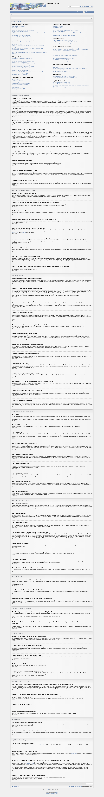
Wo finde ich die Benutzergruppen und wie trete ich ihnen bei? (66, 30)
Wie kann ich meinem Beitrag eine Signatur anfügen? (23, 61)
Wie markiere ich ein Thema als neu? (19, 74)
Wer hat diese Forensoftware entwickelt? (61, 82)
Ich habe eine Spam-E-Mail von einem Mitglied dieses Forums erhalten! (68, 43)
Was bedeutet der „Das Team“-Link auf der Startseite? (64, 35)
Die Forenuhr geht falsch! (17, 44)
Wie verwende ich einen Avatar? (18, 49)
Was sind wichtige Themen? (18, 87)
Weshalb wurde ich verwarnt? (18, 69)
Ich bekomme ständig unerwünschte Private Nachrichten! (65, 41)
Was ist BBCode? (15, 79)
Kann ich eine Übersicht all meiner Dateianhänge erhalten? (65, 77)
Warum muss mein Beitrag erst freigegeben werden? (23, 73)
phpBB (48, 789)
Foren (16, 11)
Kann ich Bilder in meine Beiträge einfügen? (21, 83)
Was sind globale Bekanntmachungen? (20, 84)
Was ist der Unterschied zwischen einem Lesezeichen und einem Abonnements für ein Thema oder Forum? (72, 66)
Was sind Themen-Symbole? (18, 89)
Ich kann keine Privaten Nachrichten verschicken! (63, 40)
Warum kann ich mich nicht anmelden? (20, 31)
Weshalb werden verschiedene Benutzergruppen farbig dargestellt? (67, 32)
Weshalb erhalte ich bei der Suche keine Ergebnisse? (64, 57)
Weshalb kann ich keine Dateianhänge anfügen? (22, 67)
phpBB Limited (15, 232)
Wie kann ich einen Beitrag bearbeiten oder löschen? (23, 59)
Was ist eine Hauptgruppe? (58, 34)
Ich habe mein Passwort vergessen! (19, 34)
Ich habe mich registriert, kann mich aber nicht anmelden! (24, 30)
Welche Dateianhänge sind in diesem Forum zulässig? (64, 76)
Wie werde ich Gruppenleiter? (59, 31)
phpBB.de (24, 232)
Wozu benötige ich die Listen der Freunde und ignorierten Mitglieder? (67, 48)
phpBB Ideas (74, 753)
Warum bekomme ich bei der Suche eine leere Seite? (64, 58)
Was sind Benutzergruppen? (59, 28)
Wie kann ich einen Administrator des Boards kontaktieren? (65, 87)
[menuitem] (84, 12)
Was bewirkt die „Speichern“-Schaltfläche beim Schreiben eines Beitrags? (27, 71)
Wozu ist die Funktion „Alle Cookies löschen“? (21, 36)
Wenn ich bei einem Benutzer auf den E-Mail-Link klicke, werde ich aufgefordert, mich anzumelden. (30, 53)
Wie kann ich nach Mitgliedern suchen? (61, 59)
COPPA (83, 131)
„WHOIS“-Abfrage (30, 763)
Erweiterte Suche (88, 6)
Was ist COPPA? (15, 27)
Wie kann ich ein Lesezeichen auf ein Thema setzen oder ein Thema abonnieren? (70, 68)
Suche (81, 6)
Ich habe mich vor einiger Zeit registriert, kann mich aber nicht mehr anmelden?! (28, 32)
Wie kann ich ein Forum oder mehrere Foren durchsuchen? (65, 55)
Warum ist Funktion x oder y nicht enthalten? (62, 83)
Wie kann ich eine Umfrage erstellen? (20, 62)
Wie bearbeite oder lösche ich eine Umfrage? (21, 65)
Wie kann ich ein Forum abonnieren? (60, 69)
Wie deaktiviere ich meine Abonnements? (61, 71)
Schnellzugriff (12, 12)
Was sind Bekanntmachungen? (18, 85)
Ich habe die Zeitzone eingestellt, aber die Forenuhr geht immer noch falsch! (28, 45)
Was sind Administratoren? (58, 26)
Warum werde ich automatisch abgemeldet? (21, 35)
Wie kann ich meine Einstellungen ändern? (21, 41)
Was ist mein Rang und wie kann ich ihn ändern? (22, 50)
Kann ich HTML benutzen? (17, 80)
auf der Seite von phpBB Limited (57, 746)
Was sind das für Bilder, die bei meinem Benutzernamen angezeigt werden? (27, 48)
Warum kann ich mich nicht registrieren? (20, 28)
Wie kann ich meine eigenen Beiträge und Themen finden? (65, 60)
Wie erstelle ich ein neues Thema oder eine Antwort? (23, 58)
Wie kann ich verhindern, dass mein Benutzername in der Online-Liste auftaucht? (29, 43)
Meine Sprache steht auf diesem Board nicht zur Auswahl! (24, 47)
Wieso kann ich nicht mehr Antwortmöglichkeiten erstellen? (24, 63)
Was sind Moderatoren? (58, 27)
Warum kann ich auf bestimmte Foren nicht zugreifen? (23, 66)
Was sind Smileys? (16, 82)
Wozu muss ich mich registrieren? (19, 26)
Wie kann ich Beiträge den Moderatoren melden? (22, 70)
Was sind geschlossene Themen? (19, 88)
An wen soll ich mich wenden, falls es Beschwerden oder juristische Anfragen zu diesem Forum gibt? (71, 86)
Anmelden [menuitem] (93, 12)
